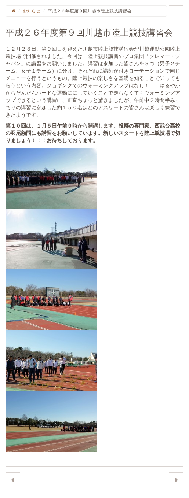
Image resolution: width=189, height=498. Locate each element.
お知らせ (31, 11)
